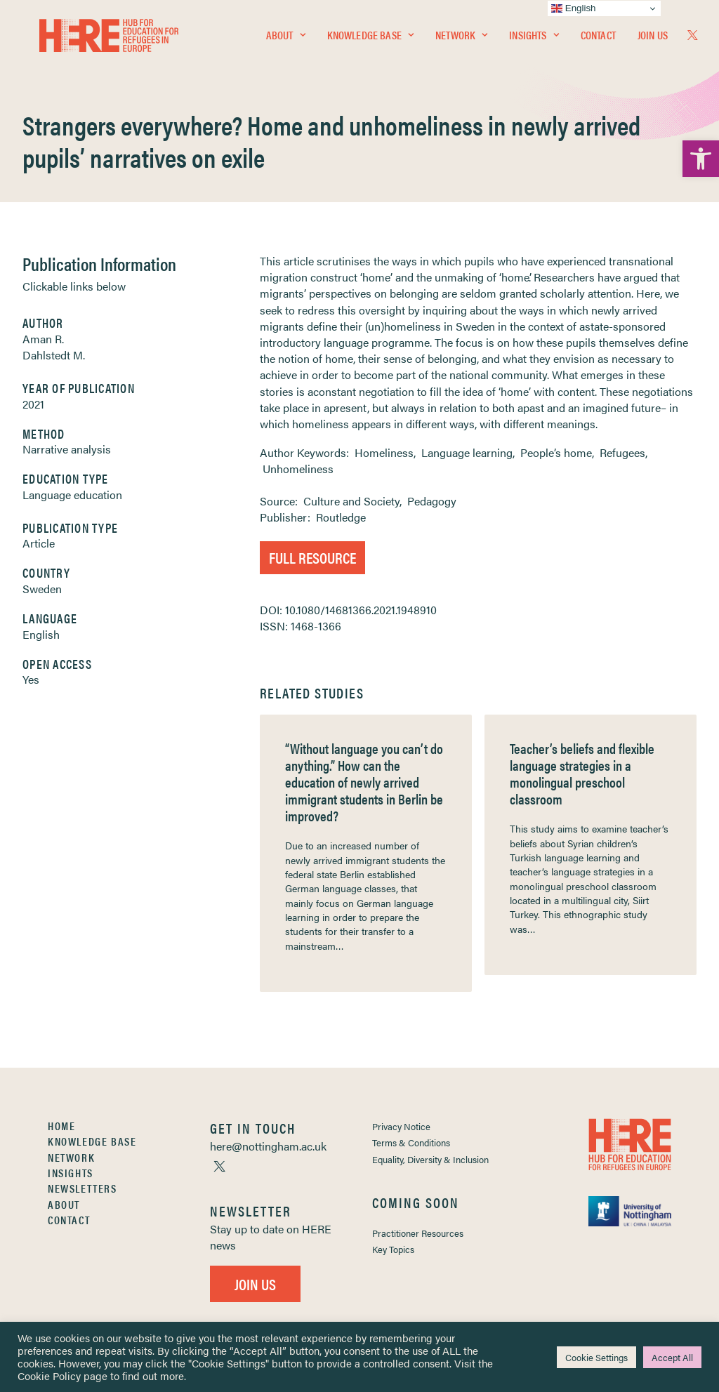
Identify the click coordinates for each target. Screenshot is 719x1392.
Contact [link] (598, 40)
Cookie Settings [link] (596, 1357)
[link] (700, 158)
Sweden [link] (42, 589)
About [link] (285, 40)
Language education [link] (72, 494)
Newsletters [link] (82, 1188)
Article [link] (38, 543)
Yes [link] (30, 679)
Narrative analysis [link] (66, 449)
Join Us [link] (653, 40)
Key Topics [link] (393, 1249)
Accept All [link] (672, 1357)
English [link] (41, 634)
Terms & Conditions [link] (411, 1142)
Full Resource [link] (312, 557)
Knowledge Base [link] (370, 40)
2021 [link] (33, 404)
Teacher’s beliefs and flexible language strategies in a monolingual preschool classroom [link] (582, 773)
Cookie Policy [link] (49, 1375)
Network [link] (461, 40)
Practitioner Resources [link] (417, 1233)
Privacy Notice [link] (401, 1126)
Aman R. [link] (43, 339)
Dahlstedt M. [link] (53, 355)
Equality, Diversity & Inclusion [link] (430, 1159)
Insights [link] (533, 40)
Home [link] (61, 1126)
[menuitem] (285, 40)
